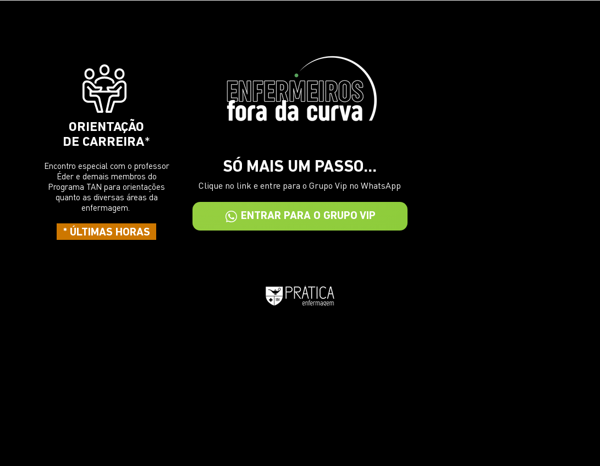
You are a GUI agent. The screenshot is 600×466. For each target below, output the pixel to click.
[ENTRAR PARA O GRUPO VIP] (300, 216)
